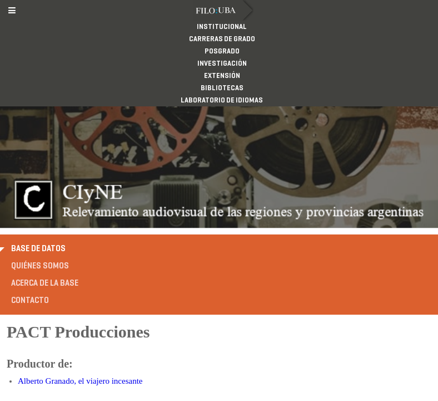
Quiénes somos (40, 180)
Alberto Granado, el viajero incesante (80, 295)
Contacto (30, 214)
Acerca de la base (44, 197)
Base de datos (38, 163)
